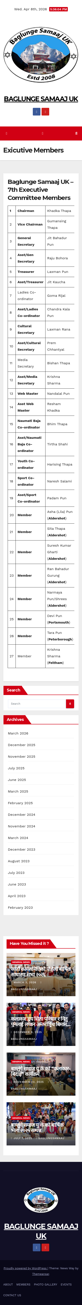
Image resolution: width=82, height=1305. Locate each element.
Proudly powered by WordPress (26, 1268)
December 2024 (21, 815)
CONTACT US (12, 1295)
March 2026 (18, 733)
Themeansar (40, 1274)
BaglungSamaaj (50, 1138)
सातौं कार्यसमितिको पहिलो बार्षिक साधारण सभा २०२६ (41, 972)
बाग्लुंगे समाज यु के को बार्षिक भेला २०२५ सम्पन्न (37, 1128)
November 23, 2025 (29, 1081)
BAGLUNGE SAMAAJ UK (41, 99)
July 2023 (16, 873)
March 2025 (18, 791)
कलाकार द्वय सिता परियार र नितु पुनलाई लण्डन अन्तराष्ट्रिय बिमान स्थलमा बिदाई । (39, 1024)
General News (21, 962)
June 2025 (17, 780)
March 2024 (18, 838)
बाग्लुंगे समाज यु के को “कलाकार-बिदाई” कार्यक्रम (40, 1071)
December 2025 (21, 745)
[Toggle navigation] (42, 133)
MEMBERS (23, 1284)
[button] (76, 133)
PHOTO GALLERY (45, 1284)
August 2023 (19, 861)
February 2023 (20, 907)
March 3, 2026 (25, 982)
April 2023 (17, 896)
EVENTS (66, 1284)
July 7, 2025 (23, 1138)
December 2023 (21, 849)
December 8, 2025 (28, 1032)
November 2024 (21, 826)
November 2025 (21, 756)
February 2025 (20, 803)
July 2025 (16, 768)
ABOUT (8, 1284)
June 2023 (17, 884)
